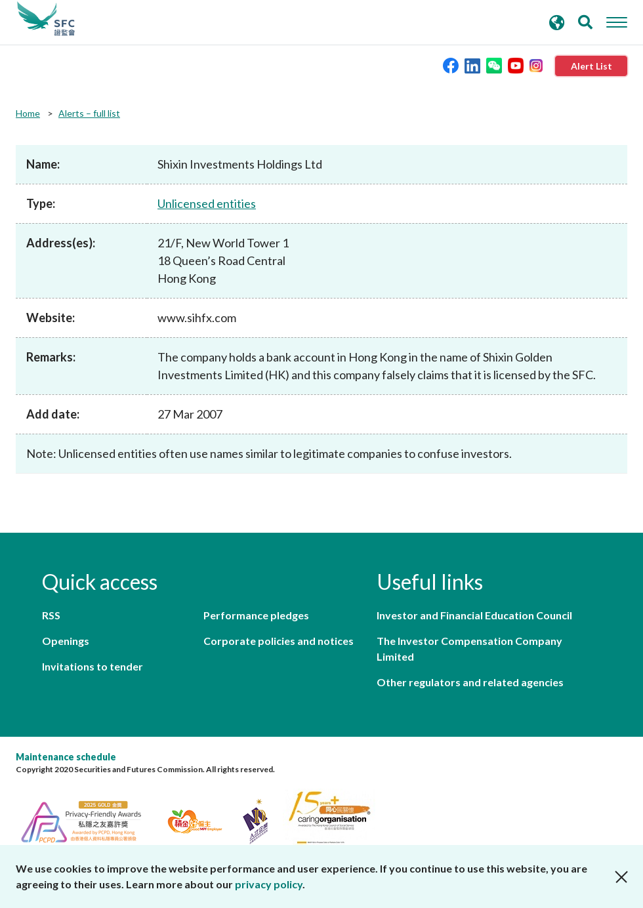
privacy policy (268, 884)
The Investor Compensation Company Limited (469, 648)
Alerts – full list (89, 113)
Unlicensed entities (206, 203)
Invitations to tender (92, 666)
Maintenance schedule (66, 756)
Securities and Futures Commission (46, 19)
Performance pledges (256, 615)
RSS (51, 615)
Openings (65, 640)
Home (28, 113)
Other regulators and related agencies (470, 682)
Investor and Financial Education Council (474, 615)
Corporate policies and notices (278, 640)
